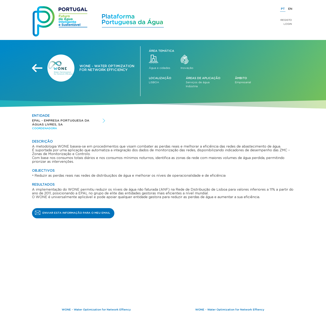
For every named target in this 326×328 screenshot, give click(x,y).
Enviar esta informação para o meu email (76, 213)
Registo (286, 20)
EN (290, 8)
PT (283, 8)
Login (288, 24)
